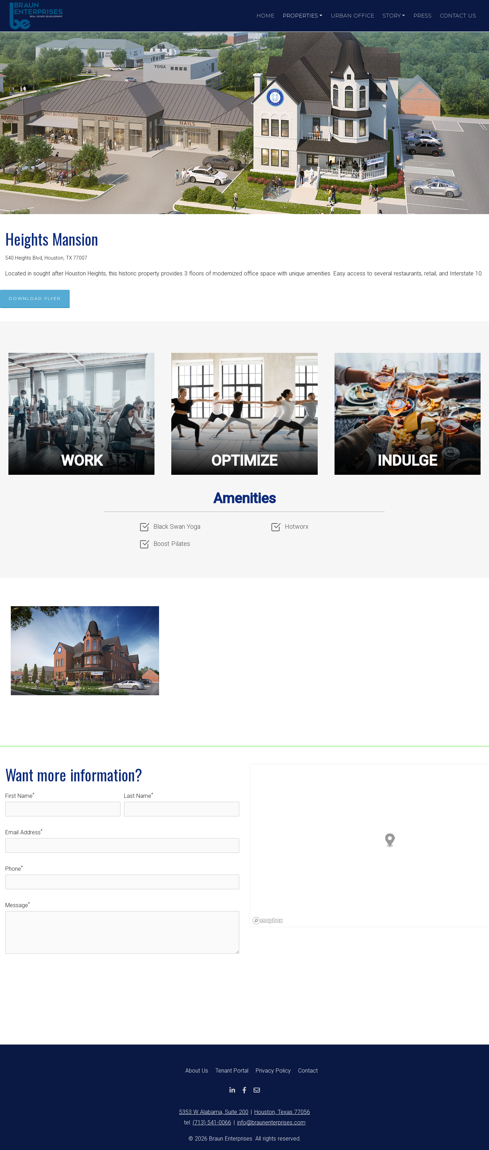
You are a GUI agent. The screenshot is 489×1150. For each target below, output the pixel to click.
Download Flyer (35, 298)
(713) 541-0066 (212, 1122)
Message (17, 905)
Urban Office (352, 16)
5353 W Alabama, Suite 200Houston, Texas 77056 (244, 1112)
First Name (19, 795)
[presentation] (58, 978)
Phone (14, 868)
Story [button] (392, 16)
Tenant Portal (231, 1070)
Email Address (23, 832)
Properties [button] (300, 16)
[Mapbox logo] (267, 921)
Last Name (138, 795)
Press (422, 16)
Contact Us (458, 16)
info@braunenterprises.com (271, 1122)
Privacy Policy (273, 1070)
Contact (308, 1070)
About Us (196, 1070)
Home (265, 16)
